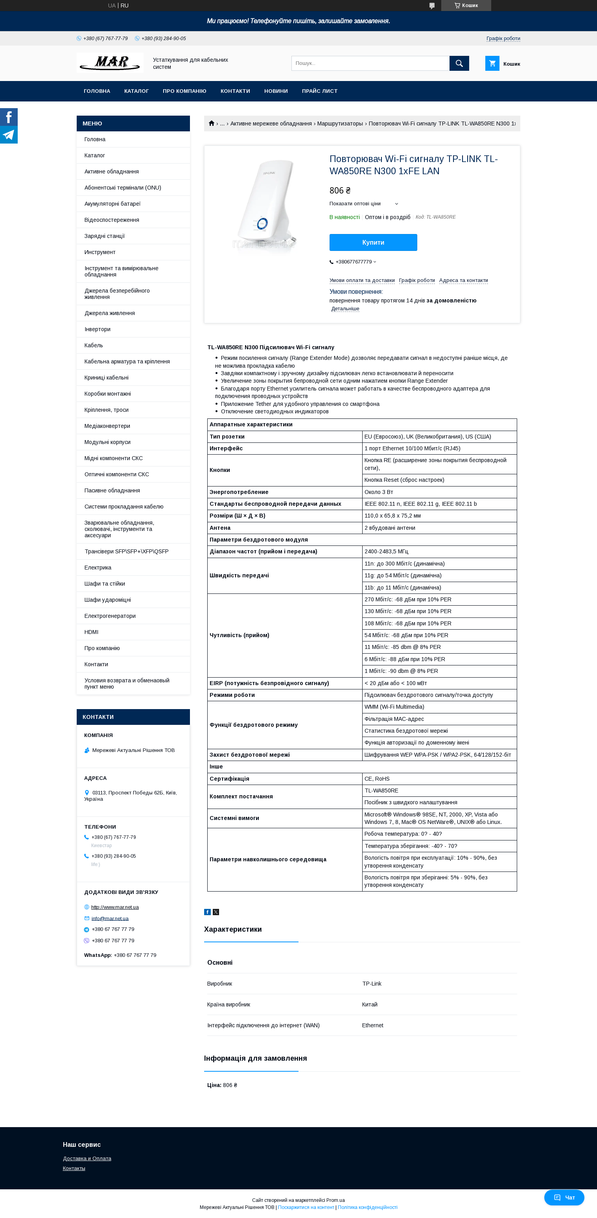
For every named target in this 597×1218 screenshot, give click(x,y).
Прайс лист (320, 91)
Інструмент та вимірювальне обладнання (121, 271)
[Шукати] (459, 63)
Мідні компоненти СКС (114, 458)
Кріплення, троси (107, 410)
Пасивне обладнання (112, 490)
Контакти (235, 91)
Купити (374, 242)
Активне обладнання (112, 171)
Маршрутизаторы (340, 123)
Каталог (136, 91)
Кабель (94, 345)
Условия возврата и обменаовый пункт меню (127, 683)
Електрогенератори (110, 616)
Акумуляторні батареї (113, 204)
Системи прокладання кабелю (124, 506)
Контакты (74, 1168)
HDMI (91, 632)
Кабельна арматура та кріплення (127, 361)
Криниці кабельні (107, 377)
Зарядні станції (105, 236)
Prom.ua (335, 1200)
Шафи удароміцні (108, 600)
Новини (276, 91)
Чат (564, 1197)
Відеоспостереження (112, 220)
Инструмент (100, 252)
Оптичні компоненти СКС (117, 474)
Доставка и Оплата (87, 1158)
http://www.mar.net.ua (115, 907)
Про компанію (184, 91)
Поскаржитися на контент (306, 1207)
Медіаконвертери (107, 426)
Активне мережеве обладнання (271, 123)
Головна (97, 91)
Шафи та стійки (105, 583)
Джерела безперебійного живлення (117, 293)
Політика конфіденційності (368, 1207)
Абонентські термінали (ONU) (123, 187)
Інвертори (98, 329)
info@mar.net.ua (110, 918)
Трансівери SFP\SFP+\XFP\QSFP (127, 551)
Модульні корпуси (108, 442)
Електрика (98, 567)
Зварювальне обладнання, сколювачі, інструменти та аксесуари (119, 529)
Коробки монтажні (108, 394)
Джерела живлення (110, 313)
